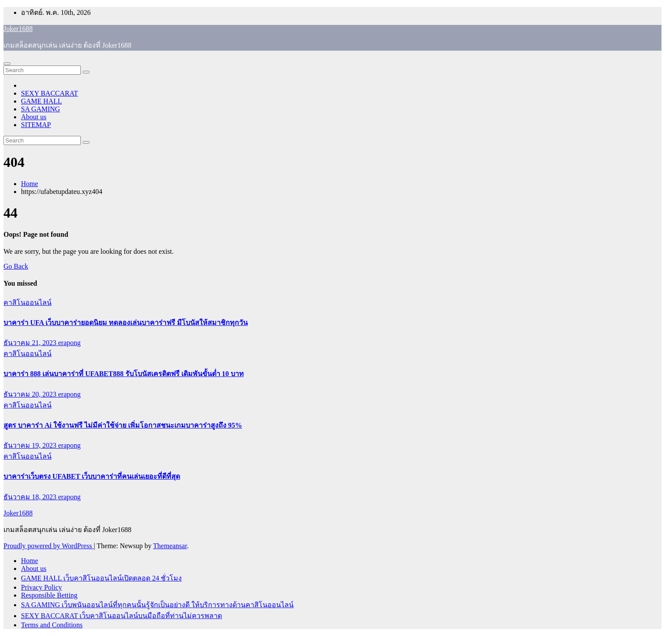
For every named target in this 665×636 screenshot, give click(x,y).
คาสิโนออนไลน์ (27, 302)
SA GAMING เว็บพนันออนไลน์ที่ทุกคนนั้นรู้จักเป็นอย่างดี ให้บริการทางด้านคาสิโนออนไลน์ (157, 604)
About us (33, 117)
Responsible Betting (49, 595)
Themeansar (170, 546)
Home (29, 183)
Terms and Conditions (52, 625)
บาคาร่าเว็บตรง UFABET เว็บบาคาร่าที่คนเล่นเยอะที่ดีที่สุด (91, 476)
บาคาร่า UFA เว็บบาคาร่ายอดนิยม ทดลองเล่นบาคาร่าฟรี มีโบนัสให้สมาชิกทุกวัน (125, 322)
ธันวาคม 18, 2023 (30, 497)
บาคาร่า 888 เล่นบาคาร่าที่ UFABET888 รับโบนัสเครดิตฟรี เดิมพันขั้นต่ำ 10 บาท (123, 373)
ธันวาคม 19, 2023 (30, 445)
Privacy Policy (41, 587)
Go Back (15, 266)
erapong (69, 342)
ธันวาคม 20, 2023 (30, 394)
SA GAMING (40, 109)
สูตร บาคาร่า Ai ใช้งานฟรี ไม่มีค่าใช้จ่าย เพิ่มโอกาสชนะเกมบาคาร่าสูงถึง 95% (122, 425)
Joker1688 (18, 28)
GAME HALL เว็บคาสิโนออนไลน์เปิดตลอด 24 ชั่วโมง (101, 578)
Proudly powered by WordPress (48, 546)
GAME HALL (41, 101)
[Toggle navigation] (6, 63)
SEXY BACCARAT (49, 93)
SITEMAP (36, 124)
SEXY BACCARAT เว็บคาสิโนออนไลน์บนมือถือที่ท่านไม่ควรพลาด (121, 615)
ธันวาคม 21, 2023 (30, 342)
